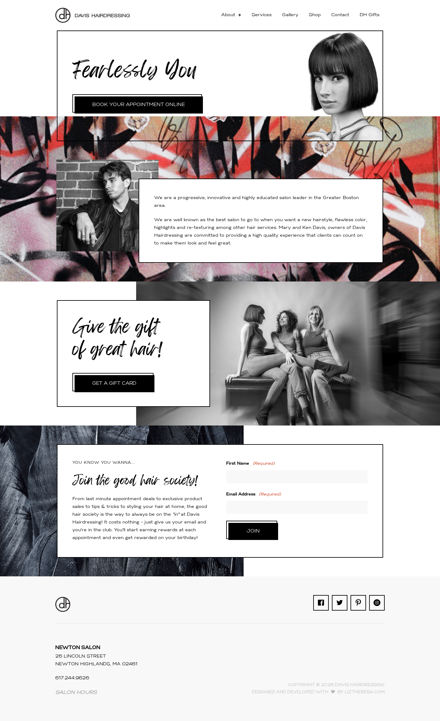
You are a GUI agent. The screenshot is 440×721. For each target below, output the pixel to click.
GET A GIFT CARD (115, 383)
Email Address (253, 494)
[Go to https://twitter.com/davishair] (339, 603)
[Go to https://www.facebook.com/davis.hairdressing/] (321, 603)
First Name (250, 464)
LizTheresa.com (365, 692)
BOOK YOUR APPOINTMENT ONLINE (139, 105)
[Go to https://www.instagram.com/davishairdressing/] (377, 603)
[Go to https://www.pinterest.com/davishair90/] (358, 603)
